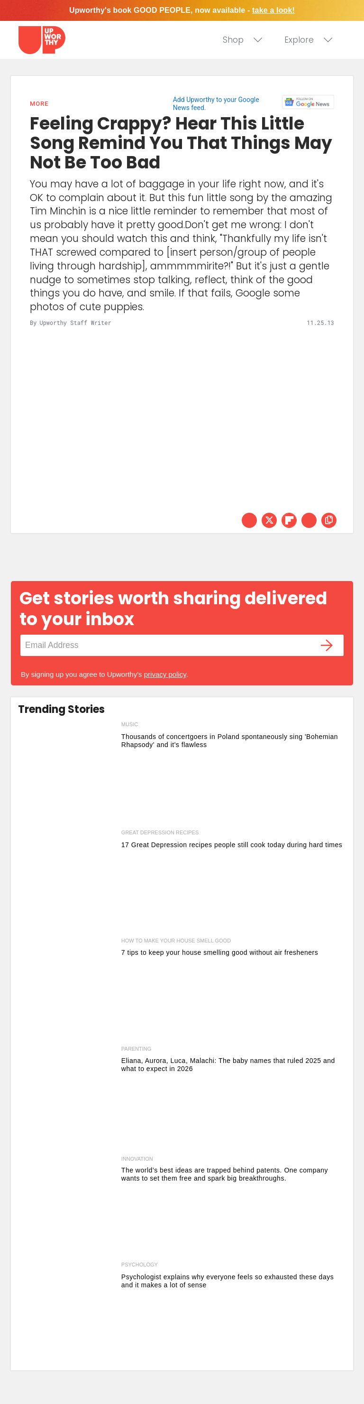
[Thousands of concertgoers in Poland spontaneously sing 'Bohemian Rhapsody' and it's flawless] (67, 773)
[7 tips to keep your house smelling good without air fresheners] (67, 990)
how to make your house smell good (176, 940)
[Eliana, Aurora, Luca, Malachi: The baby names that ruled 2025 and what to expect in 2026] (67, 1098)
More (39, 103)
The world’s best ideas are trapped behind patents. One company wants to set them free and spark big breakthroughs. (224, 1174)
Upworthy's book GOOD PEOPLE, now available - (182, 10)
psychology (139, 1264)
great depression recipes (160, 832)
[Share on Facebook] (249, 520)
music (129, 724)
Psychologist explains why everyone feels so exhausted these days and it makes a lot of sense (227, 1281)
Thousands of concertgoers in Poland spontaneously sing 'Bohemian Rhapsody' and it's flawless (229, 740)
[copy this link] (329, 520)
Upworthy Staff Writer (75, 322)
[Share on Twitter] (269, 520)
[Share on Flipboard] (289, 520)
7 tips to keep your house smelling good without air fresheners (219, 952)
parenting (136, 1049)
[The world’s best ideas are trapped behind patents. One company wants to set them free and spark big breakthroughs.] (67, 1205)
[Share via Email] (309, 520)
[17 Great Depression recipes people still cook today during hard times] (67, 881)
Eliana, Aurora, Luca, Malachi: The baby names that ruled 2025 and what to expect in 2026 (228, 1064)
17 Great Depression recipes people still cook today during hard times (231, 845)
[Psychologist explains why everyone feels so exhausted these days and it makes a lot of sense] (67, 1314)
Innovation (137, 1159)
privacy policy (165, 674)
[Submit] (327, 645)
